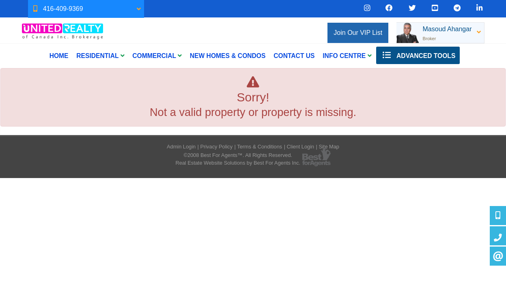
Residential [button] (100, 55)
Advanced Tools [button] (418, 55)
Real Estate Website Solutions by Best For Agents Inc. (237, 163)
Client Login (300, 147)
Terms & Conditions (259, 147)
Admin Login (181, 147)
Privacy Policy (216, 147)
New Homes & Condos (228, 55)
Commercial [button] (157, 55)
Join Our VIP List (358, 32)
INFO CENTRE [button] (347, 55)
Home (59, 55)
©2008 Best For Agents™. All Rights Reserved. (237, 155)
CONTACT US (293, 55)
